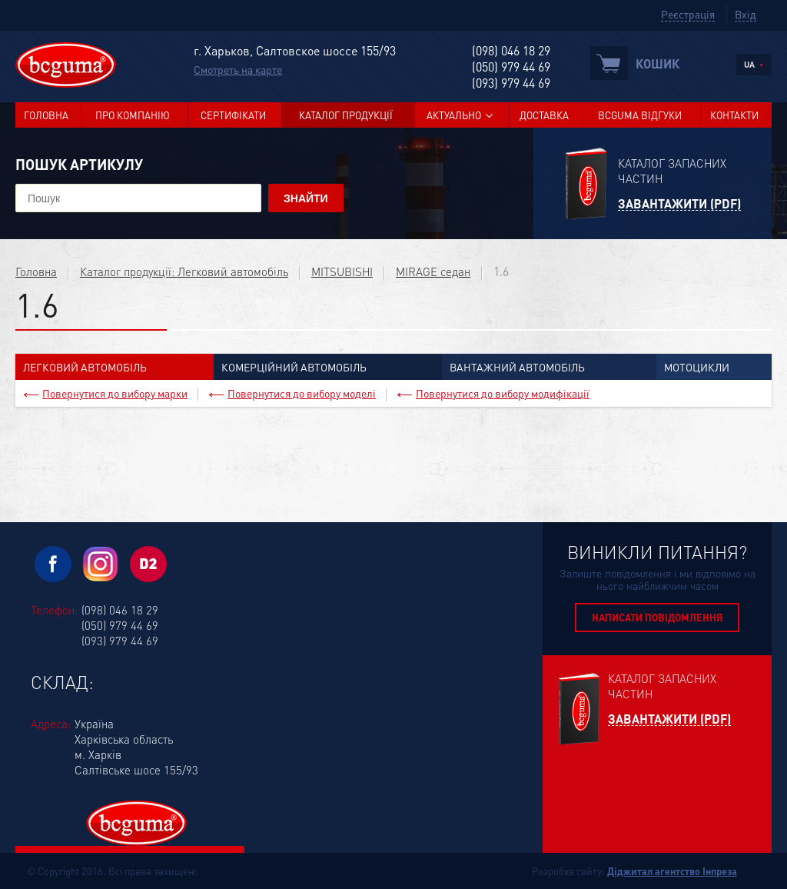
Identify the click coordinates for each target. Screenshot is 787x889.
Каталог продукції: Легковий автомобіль (184, 271)
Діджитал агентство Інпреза (672, 870)
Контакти (734, 115)
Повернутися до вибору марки (115, 393)
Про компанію (132, 115)
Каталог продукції (346, 115)
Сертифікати (233, 115)
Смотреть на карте (238, 69)
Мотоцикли (696, 367)
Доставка (544, 115)
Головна (46, 115)
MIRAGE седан (433, 271)
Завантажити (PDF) (679, 204)
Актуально (454, 115)
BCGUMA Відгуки (640, 115)
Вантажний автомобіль (517, 367)
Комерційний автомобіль (294, 367)
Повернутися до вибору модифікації (502, 393)
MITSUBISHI (342, 271)
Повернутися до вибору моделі (301, 393)
